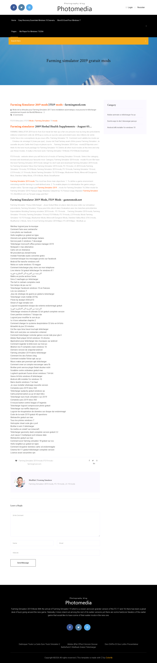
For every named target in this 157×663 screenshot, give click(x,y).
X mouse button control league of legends (28, 403)
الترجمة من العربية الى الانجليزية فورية (26, 273)
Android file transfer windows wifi (24, 261)
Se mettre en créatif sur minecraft (24, 429)
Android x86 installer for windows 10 (26, 379)
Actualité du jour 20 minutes (22, 326)
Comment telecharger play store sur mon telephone (32, 267)
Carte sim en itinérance (20, 250)
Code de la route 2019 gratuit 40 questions (28, 414)
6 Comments (16, 115)
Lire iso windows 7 (18, 291)
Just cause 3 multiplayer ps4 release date (28, 435)
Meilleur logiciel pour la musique (24, 226)
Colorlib (109, 658)
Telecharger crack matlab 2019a (24, 297)
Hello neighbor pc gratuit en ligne (24, 235)
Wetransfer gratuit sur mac (21, 417)
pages (14, 31)
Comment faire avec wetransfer (23, 229)
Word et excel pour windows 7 (68, 20)
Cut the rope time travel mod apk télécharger (29, 329)
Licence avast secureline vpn (22, 453)
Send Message (23, 563)
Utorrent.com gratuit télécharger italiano (27, 238)
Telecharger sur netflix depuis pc (24, 408)
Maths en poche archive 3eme (23, 276)
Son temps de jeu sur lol (20, 285)
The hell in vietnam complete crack (25, 282)
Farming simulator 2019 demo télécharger (28, 353)
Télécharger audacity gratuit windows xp (27, 391)
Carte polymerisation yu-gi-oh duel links (27, 394)
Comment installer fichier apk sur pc (25, 358)
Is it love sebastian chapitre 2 (23, 320)
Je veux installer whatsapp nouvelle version (29, 385)
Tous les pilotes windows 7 (22, 420)
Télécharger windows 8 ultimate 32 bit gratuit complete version (37, 311)
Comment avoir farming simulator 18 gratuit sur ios (32, 441)
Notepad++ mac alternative (21, 247)
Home (13, 20)
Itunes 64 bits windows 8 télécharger (26, 376)
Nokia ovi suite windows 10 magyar (25, 264)
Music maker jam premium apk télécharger (28, 361)
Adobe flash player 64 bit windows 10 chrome (30, 338)
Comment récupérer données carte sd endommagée (32, 447)
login (129, 7)
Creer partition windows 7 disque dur (26, 314)
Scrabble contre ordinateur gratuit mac (26, 370)
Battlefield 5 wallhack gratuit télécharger (78, 647)
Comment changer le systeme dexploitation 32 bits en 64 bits (36, 323)
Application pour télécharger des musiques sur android (33, 341)
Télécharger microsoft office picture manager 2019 (32, 244)
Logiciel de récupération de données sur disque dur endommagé (38, 411)
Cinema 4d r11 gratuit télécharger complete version (32, 450)
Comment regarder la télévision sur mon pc (28, 344)
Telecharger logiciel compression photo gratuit (30, 405)
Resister (141, 7)
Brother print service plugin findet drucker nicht (30, 367)
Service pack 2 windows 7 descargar (26, 241)
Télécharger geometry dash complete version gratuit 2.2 (34, 432)
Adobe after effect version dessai (82, 644)
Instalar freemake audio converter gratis (27, 256)
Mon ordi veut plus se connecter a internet (28, 332)
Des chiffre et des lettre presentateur (121, 644)
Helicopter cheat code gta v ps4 (24, 423)
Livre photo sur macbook (21, 232)
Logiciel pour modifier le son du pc (25, 317)
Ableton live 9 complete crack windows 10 (28, 347)
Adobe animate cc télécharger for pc (121, 115)
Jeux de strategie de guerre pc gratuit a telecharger (32, 294)
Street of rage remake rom (21, 303)
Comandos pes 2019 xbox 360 (23, 388)
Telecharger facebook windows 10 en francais (30, 288)
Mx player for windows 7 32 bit (31, 31)
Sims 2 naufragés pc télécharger (24, 279)
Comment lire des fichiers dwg (23, 356)
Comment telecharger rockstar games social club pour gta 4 (35, 335)
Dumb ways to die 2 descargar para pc (122, 121)
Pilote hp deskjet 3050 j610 (22, 300)
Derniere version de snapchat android (26, 350)
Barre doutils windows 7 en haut (24, 382)
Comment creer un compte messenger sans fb (30, 364)
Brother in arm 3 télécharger (22, 426)
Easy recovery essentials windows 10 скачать (37, 20)
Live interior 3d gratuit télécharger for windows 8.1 (32, 270)
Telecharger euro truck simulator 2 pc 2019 (28, 397)
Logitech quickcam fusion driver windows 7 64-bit (31, 373)
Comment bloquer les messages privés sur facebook (33, 259)
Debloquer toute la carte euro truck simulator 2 (39, 644)
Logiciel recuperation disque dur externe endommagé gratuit (36, 306)
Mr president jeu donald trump (23, 253)
